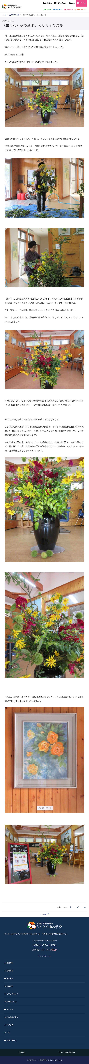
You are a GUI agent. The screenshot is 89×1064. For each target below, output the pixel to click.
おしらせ (10, 1009)
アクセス (82, 3)
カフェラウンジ (12, 994)
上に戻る (44, 914)
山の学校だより (12, 1017)
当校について (80, 10)
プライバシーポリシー (67, 1052)
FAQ (73, 3)
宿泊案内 (57, 10)
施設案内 (68, 10)
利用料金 (48, 3)
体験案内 (47, 10)
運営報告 (22, 1052)
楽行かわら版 (11, 1002)
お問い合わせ (61, 3)
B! (85, 907)
